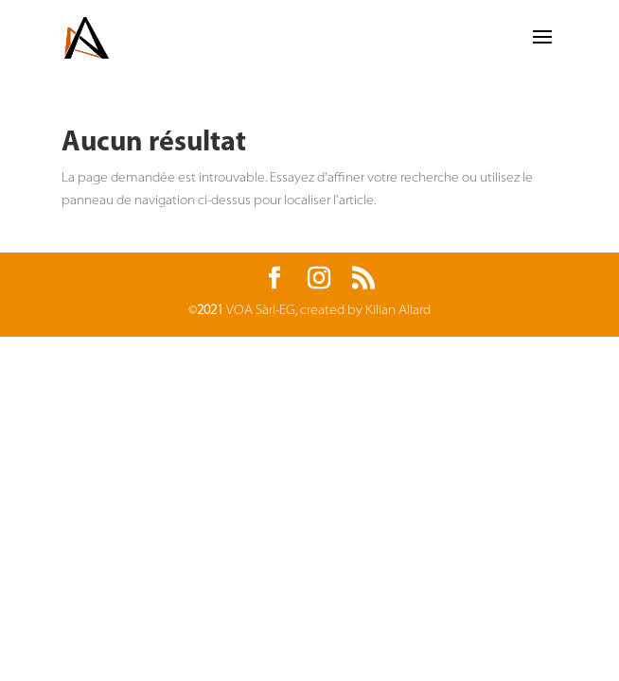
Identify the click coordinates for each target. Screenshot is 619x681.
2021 (210, 311)
